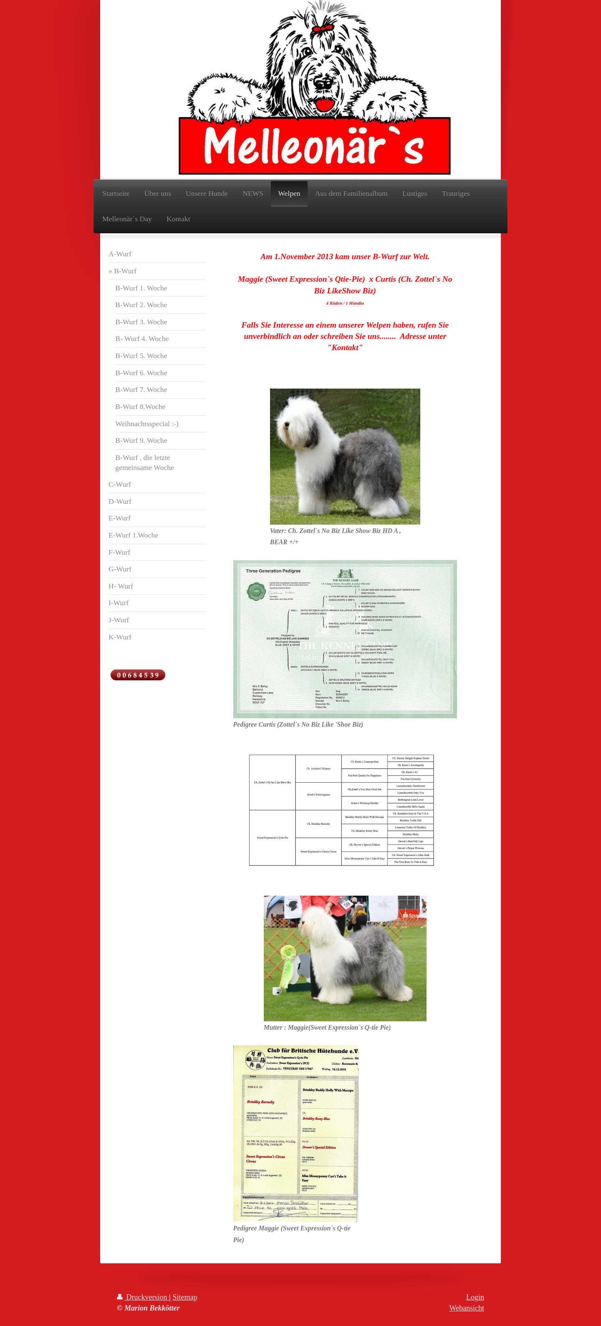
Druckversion (143, 1297)
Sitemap (184, 1297)
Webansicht (466, 1308)
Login (475, 1297)
